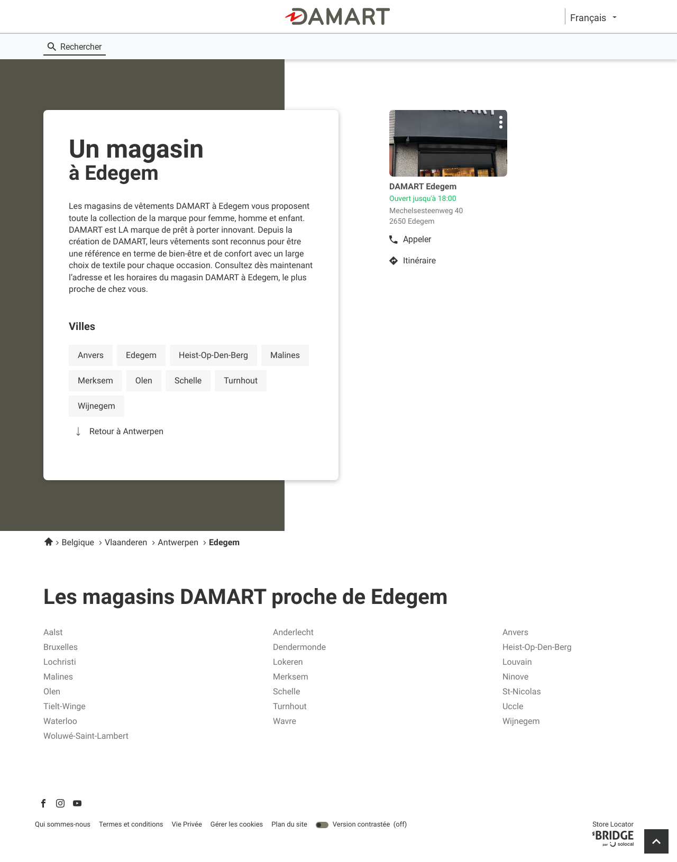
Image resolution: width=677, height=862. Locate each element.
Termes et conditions (131, 825)
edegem (141, 355)
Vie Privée (187, 825)
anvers (91, 355)
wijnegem (96, 406)
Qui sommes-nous (62, 825)
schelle (188, 380)
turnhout (241, 380)
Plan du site (289, 825)
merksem (95, 380)
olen (143, 380)
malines (285, 355)
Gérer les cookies (237, 825)
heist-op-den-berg (213, 355)
